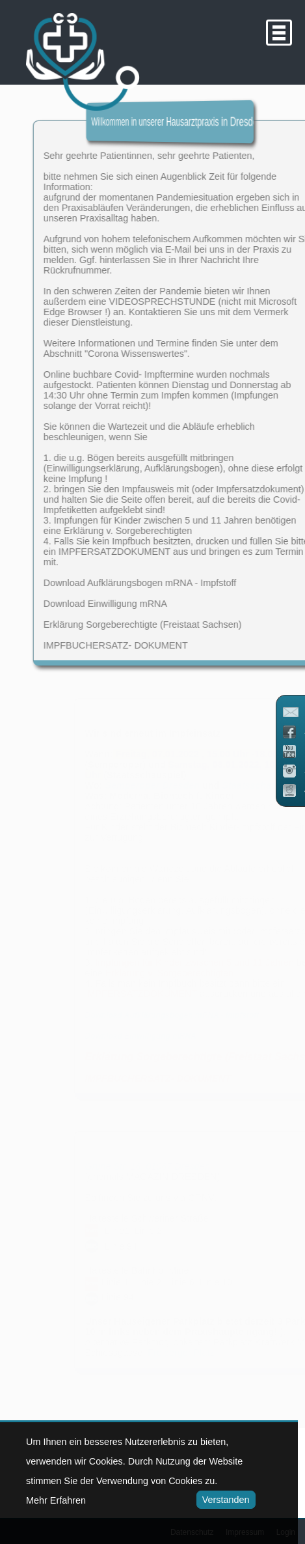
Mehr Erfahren (56, 1500)
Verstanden (222, 1500)
